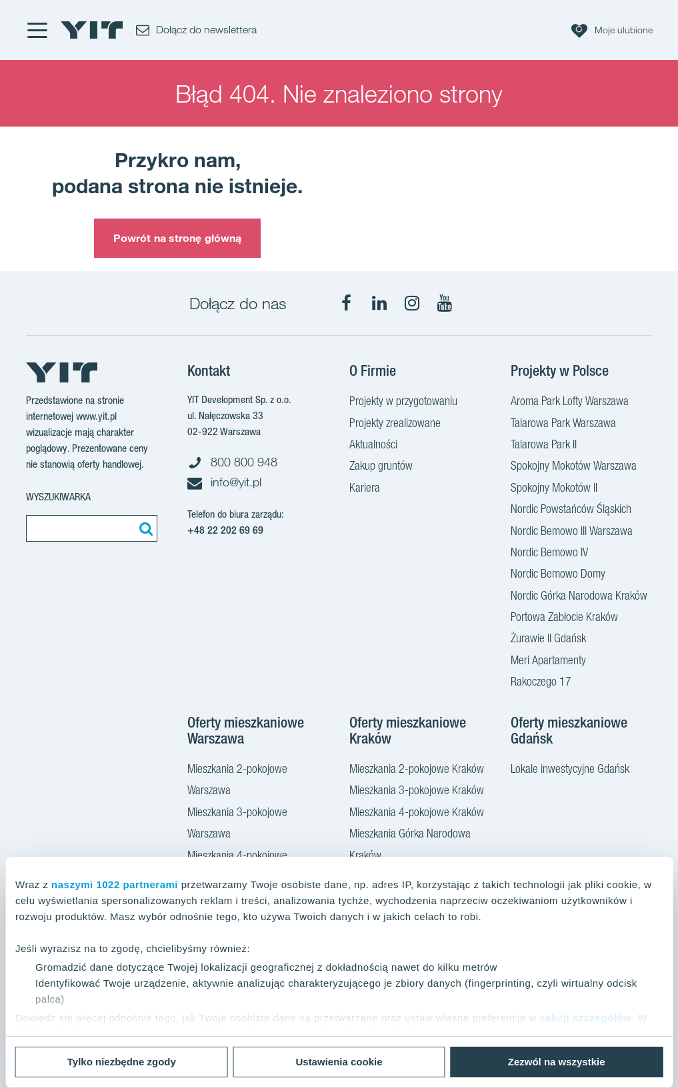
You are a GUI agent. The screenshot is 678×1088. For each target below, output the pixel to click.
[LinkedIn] (379, 303)
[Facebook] (346, 303)
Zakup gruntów (381, 467)
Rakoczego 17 (541, 683)
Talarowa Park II (544, 446)
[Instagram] (412, 303)
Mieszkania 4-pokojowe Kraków (416, 813)
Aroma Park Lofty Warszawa (570, 402)
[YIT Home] (92, 30)
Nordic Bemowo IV (549, 554)
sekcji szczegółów (585, 1017)
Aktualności (373, 446)
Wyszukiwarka (58, 496)
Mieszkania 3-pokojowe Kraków (416, 792)
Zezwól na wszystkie (556, 1061)
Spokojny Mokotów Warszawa (574, 467)
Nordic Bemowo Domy (558, 575)
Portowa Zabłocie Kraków (564, 618)
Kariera (364, 489)
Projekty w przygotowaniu (403, 402)
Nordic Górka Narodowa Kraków (579, 597)
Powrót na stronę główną (177, 238)
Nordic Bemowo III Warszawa (572, 532)
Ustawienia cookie (338, 1061)
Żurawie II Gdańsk (548, 640)
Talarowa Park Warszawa (563, 424)
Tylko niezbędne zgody (121, 1061)
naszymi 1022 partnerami (114, 884)
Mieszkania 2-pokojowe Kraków (416, 770)
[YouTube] (444, 303)
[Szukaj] (144, 528)
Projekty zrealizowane (395, 424)
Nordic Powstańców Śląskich (571, 510)
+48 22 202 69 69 (225, 530)
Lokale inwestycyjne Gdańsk (570, 770)
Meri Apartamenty (548, 662)
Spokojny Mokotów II (554, 489)
